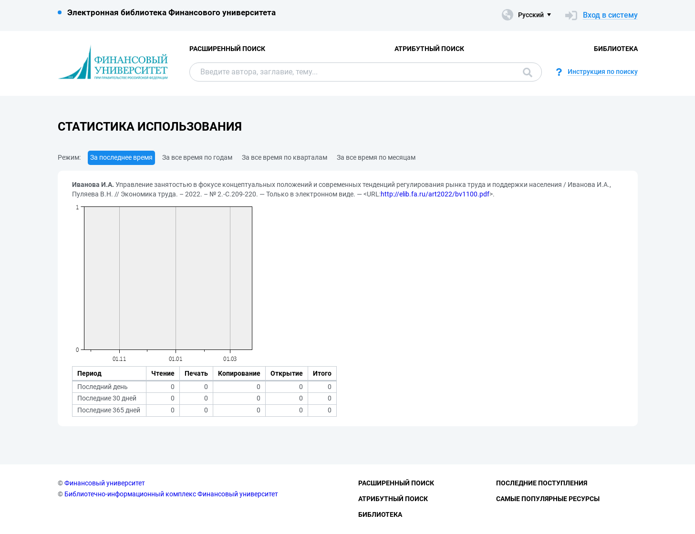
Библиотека (616, 48)
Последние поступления (541, 483)
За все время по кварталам (284, 157)
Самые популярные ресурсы (548, 499)
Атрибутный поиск (429, 48)
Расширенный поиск (227, 48)
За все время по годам (197, 157)
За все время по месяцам (376, 157)
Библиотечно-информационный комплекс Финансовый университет (171, 494)
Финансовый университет (104, 483)
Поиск (527, 72)
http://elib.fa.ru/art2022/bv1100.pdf (435, 194)
